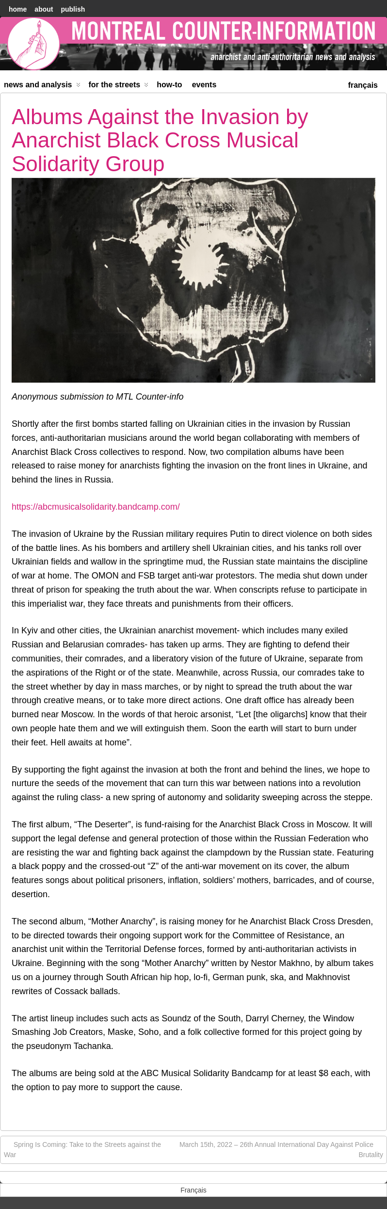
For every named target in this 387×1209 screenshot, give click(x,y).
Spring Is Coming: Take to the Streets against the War (82, 1149)
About (43, 9)
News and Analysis (42, 87)
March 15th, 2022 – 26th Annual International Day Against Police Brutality (281, 1149)
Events (204, 85)
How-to (169, 85)
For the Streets (119, 87)
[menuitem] (363, 84)
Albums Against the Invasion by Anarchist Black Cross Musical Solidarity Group (160, 140)
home (18, 9)
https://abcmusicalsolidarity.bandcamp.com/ (96, 507)
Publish (73, 9)
